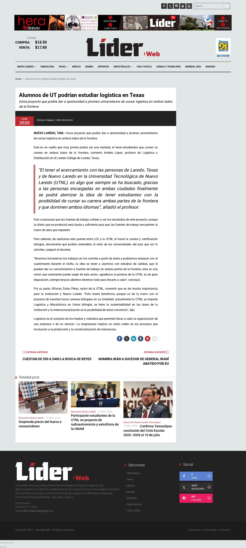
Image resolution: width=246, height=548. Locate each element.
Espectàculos (134, 504)
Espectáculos (123, 67)
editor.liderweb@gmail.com (38, 510)
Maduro (210, 66)
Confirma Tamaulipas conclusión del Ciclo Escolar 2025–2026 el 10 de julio (147, 430)
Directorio (194, 529)
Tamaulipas (47, 66)
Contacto (224, 529)
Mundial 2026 (193, 66)
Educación (24, 418)
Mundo (89, 66)
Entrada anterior (35, 352)
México (76, 66)
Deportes (103, 66)
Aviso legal (210, 529)
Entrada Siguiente (156, 352)
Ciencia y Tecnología (168, 66)
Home (18, 79)
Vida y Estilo (144, 66)
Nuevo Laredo (26, 67)
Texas (63, 67)
